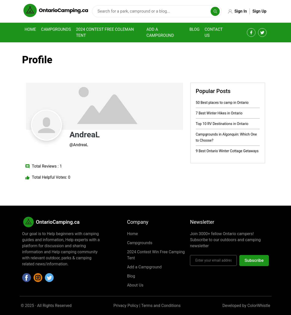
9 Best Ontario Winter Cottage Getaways (227, 151)
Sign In (241, 11)
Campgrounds (56, 29)
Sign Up (259, 11)
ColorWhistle (258, 305)
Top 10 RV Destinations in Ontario (222, 124)
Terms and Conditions (161, 305)
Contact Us (213, 32)
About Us (135, 285)
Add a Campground (144, 267)
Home (30, 29)
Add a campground (160, 32)
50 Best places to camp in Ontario (222, 103)
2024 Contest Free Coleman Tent (105, 32)
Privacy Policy (125, 305)
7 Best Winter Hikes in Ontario (219, 113)
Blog (194, 29)
